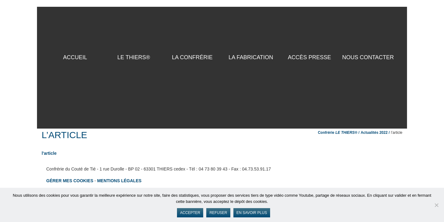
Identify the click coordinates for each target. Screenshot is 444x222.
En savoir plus (251, 213)
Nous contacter (368, 57)
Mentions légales (119, 180)
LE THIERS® (133, 57)
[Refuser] (436, 205)
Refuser (218, 213)
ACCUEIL (75, 57)
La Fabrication (250, 57)
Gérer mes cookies (69, 180)
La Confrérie (192, 57)
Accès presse (309, 57)
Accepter (190, 213)
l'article (49, 153)
